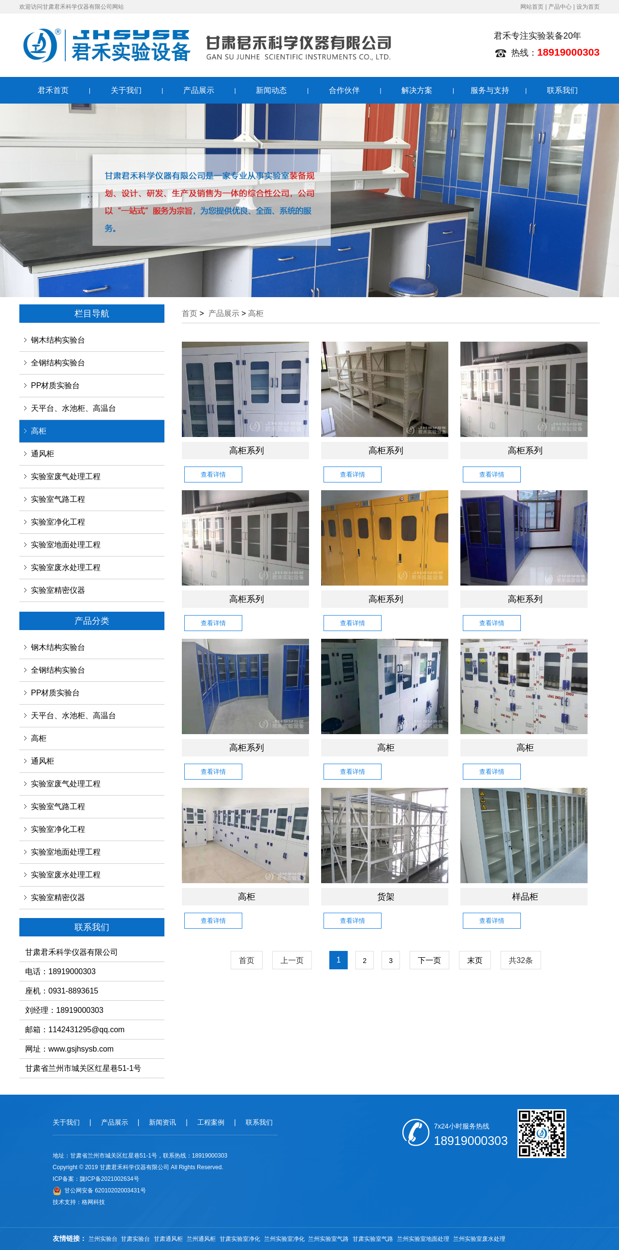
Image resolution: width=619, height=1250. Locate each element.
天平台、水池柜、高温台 (73, 408)
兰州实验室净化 (284, 1238)
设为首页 (588, 6)
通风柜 (42, 454)
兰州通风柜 (201, 1238)
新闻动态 (271, 90)
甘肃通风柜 (168, 1238)
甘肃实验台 (135, 1238)
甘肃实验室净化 (240, 1238)
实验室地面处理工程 (66, 545)
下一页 (429, 960)
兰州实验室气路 (328, 1238)
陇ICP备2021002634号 (109, 1178)
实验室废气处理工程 (66, 476)
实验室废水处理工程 (66, 567)
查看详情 (213, 474)
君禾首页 (53, 90)
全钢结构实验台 (58, 363)
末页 (475, 960)
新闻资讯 (162, 1122)
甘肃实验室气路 (373, 1238)
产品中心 (560, 6)
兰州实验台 (103, 1238)
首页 (189, 313)
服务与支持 (490, 90)
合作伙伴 (344, 90)
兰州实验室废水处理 (479, 1238)
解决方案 (416, 90)
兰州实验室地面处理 (423, 1238)
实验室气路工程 (58, 499)
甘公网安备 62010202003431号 (99, 1190)
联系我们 (562, 90)
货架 (386, 897)
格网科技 (93, 1202)
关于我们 (126, 90)
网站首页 (532, 6)
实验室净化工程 (58, 522)
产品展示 (198, 90)
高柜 (38, 431)
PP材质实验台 (55, 385)
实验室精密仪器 (58, 590)
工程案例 (210, 1122)
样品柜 (525, 897)
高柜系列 (246, 450)
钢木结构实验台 (58, 340)
